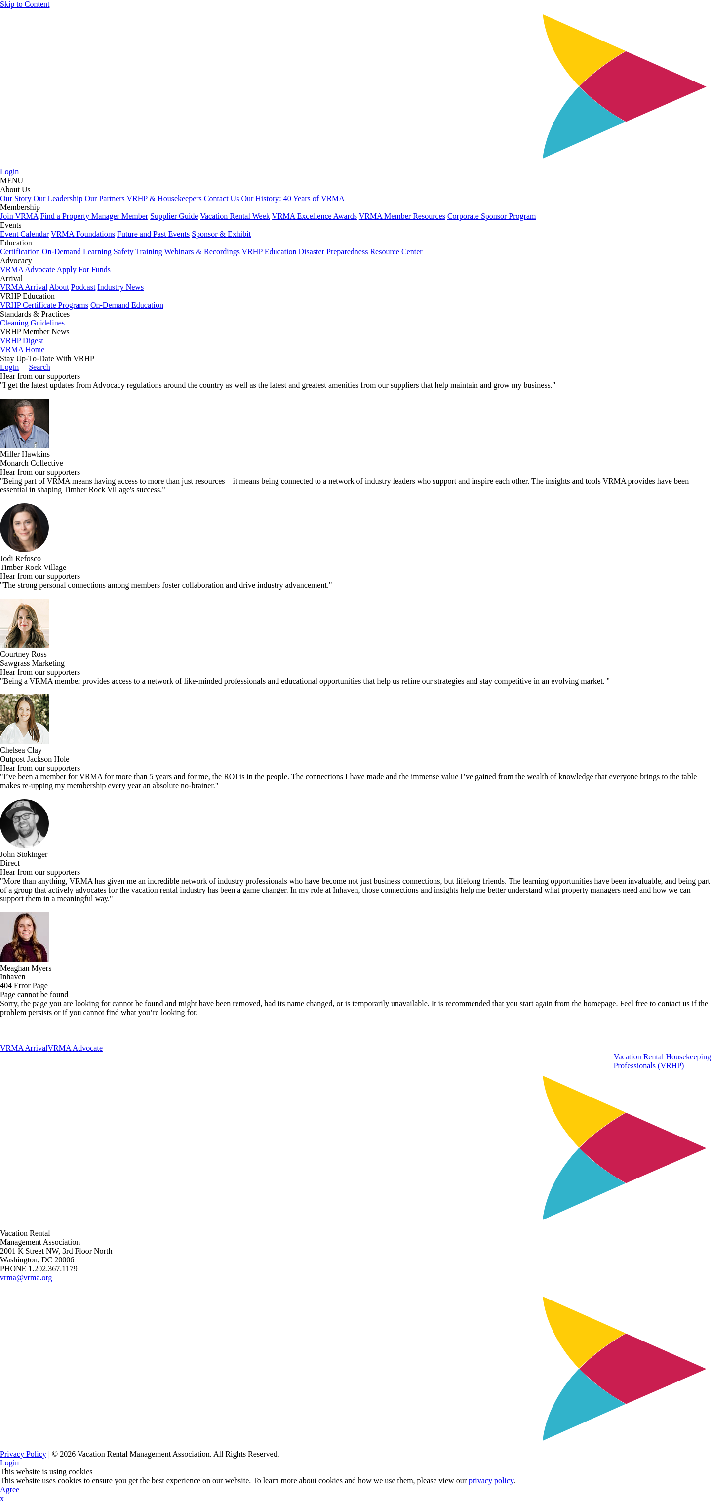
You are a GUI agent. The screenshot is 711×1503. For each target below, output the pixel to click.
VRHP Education (269, 251)
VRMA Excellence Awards (314, 216)
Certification (20, 251)
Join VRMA (19, 216)
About (59, 287)
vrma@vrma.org (26, 1277)
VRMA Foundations (83, 234)
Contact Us (221, 198)
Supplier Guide (174, 216)
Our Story (16, 198)
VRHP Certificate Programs (44, 305)
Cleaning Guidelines (32, 323)
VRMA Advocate (27, 269)
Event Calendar (24, 234)
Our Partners (105, 198)
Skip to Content (24, 4)
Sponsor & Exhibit (221, 234)
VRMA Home (22, 349)
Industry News (120, 287)
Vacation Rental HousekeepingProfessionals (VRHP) (662, 1061)
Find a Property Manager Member (94, 216)
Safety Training (138, 251)
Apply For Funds (84, 269)
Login (9, 171)
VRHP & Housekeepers (164, 198)
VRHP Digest (21, 340)
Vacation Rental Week (235, 216)
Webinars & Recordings (202, 251)
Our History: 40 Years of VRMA (293, 198)
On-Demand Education (126, 305)
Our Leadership (58, 198)
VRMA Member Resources (402, 216)
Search (39, 367)
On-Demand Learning (77, 251)
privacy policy (491, 1480)
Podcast (83, 287)
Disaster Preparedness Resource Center (361, 251)
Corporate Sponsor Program (491, 216)
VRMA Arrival (23, 287)
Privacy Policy (23, 1454)
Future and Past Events (153, 234)
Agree (9, 1489)
